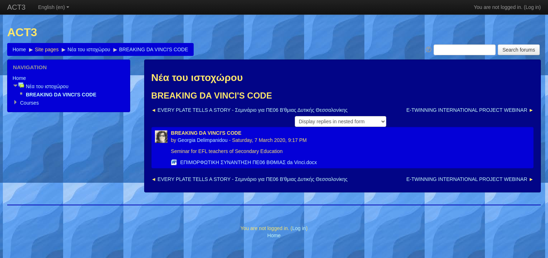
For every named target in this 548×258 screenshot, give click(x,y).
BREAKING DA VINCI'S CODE (153, 49)
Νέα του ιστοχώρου (88, 49)
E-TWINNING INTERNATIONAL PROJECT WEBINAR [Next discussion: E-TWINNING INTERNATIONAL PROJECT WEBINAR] (466, 110)
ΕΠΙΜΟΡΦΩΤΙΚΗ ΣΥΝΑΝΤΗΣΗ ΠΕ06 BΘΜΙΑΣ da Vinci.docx (248, 162)
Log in (532, 7)
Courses (29, 103)
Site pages (46, 49)
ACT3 (16, 7)
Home (19, 49)
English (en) (53, 7)
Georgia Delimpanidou (202, 140)
